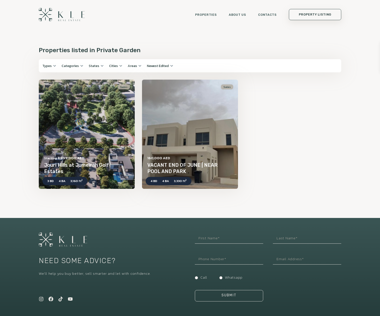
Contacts (267, 15)
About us (237, 15)
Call (203, 277)
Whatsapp (234, 277)
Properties (206, 15)
